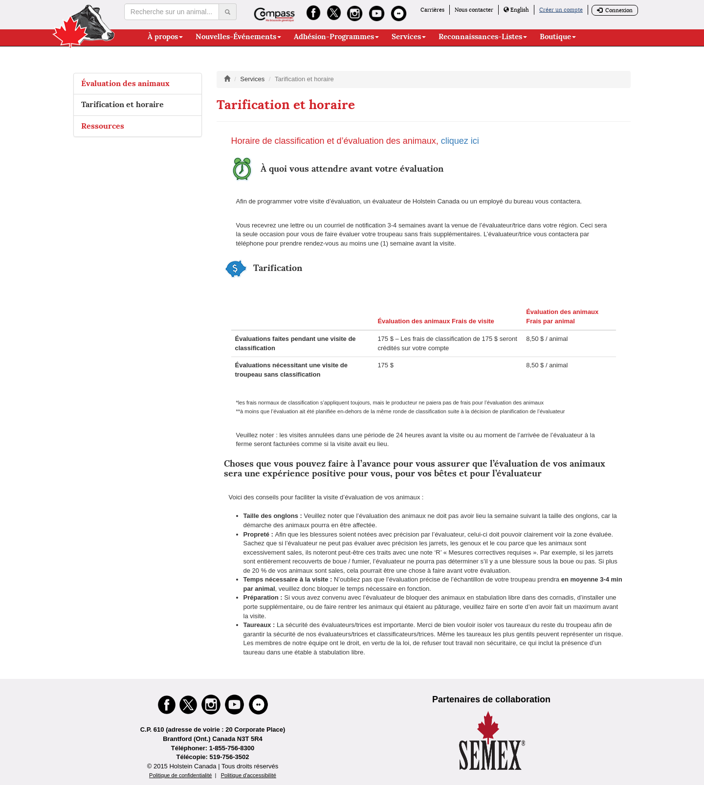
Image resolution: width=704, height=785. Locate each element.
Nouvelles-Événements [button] (238, 37)
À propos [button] (165, 37)
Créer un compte (561, 9)
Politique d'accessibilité (248, 775)
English (516, 9)
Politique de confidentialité (180, 775)
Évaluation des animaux (125, 83)
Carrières (432, 9)
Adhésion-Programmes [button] (336, 37)
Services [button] (409, 37)
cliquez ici (460, 141)
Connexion (615, 10)
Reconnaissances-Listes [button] (483, 37)
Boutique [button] (558, 37)
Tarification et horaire (122, 104)
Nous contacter (474, 9)
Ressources (102, 126)
